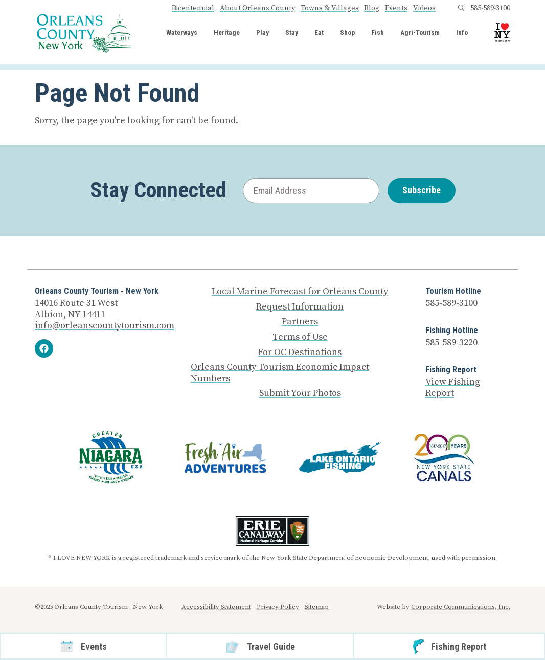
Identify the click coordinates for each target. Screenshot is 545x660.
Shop (347, 33)
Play (262, 33)
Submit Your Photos (300, 393)
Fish (377, 33)
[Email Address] (311, 190)
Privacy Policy (278, 607)
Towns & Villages (330, 8)
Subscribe (421, 190)
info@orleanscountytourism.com (104, 326)
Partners (300, 321)
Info (462, 33)
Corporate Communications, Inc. (460, 607)
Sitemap (317, 607)
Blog (371, 8)
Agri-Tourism (420, 33)
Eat (319, 33)
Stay (291, 33)
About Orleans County (257, 8)
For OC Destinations (300, 352)
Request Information (300, 307)
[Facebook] (44, 348)
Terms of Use (300, 337)
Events (396, 8)
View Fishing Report (452, 387)
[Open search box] (461, 8)
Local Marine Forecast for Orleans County (300, 291)
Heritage (227, 33)
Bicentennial (193, 8)
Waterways (181, 33)
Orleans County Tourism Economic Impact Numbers (280, 373)
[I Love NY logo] (502, 32)
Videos (424, 8)
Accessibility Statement (216, 607)
